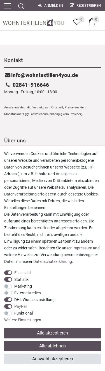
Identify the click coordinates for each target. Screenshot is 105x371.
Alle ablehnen (52, 346)
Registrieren (85, 5)
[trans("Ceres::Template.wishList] (76, 21)
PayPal (20, 306)
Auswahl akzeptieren (52, 358)
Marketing (23, 286)
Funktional (23, 313)
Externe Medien (27, 293)
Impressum (82, 248)
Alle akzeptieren (52, 333)
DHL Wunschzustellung (34, 299)
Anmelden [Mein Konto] (50, 5)
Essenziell (22, 272)
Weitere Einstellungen (22, 320)
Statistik (21, 279)
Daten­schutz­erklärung (52, 261)
